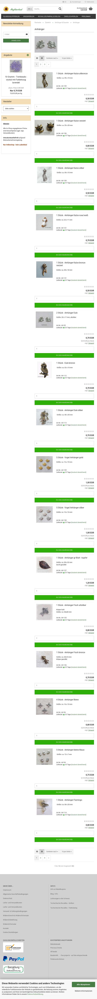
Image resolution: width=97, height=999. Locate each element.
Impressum (7, 890)
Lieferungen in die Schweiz (60, 898)
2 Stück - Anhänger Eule (66, 313)
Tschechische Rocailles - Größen (62, 903)
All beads (53, 952)
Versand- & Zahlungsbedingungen (15, 911)
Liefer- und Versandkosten (12, 903)
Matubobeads (55, 944)
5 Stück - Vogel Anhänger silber (70, 507)
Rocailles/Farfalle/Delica (49, 16)
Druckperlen (28, 16)
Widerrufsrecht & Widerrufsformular (16, 915)
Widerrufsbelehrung (10, 920)
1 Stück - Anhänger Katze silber (70, 168)
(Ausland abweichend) (78, 88)
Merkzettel (89, 2)
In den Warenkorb (64, 113)
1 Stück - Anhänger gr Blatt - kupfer (71, 558)
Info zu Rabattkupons (58, 889)
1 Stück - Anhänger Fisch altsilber (71, 605)
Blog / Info (54, 894)
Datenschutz (7, 898)
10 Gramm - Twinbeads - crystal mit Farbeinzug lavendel (16, 80)
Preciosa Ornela (56, 948)
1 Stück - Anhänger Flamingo (69, 800)
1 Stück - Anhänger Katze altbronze (72, 73)
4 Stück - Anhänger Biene (67, 699)
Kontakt (6, 928)
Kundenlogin (75, 2)
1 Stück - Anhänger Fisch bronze (70, 652)
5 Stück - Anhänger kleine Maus (70, 750)
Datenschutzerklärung (35, 994)
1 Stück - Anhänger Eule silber (69, 410)
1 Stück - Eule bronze (65, 363)
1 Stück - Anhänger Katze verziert (71, 121)
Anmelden (16, 40)
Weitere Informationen (83, 991)
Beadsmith (54, 955)
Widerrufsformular (9, 924)
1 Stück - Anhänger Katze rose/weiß (72, 215)
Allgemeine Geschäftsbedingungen (15, 894)
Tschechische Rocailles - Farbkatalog (63, 908)
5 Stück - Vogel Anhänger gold (69, 457)
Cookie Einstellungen (10, 932)
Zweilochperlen (71, 16)
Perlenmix (86, 16)
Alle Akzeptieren (83, 985)
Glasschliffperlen (11, 16)
